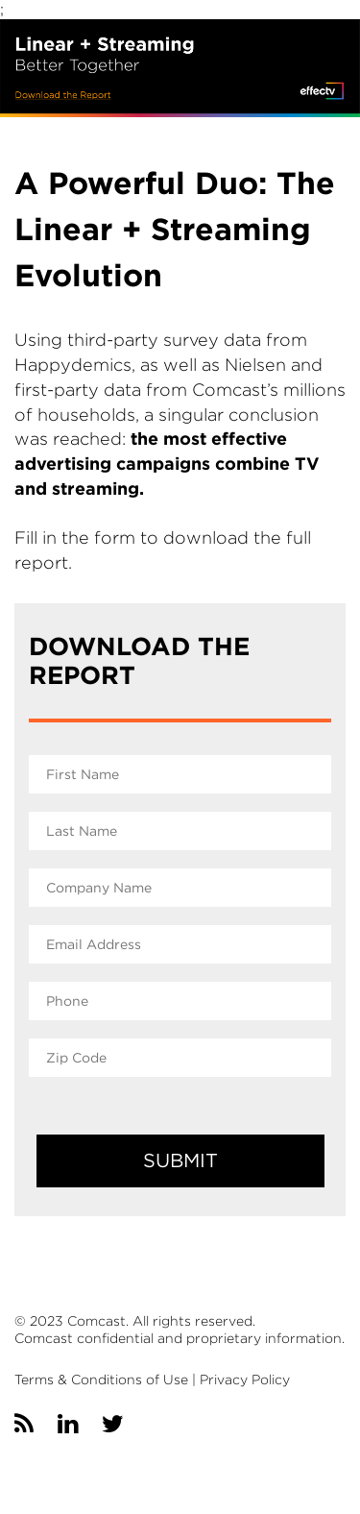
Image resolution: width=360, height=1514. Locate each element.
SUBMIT (180, 1160)
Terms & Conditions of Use (101, 1379)
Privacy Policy (245, 1379)
